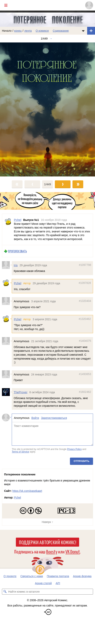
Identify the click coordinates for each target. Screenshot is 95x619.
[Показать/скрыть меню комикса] (83, 31)
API (58, 583)
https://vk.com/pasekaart (27, 490)
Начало (7, 30)
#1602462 (85, 391)
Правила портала (58, 576)
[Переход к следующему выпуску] (47, 109)
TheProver (20, 392)
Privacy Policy (74, 449)
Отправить (81, 461)
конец (18, 30)
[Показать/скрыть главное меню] (6, 5)
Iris (16, 265)
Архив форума (82, 576)
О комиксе (42, 30)
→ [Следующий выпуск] (51, 38)
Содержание (61, 30)
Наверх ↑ (47, 522)
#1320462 (85, 318)
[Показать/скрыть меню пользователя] (89, 5)
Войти (35, 417)
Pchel (17, 283)
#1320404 (85, 300)
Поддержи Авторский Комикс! (47, 542)
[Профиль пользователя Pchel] (8, 229)
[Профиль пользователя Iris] (7, 265)
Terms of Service (20, 451)
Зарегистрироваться (54, 417)
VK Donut (72, 551)
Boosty (51, 551)
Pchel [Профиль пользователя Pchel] (17, 219)
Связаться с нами (31, 576)
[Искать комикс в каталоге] (5, 591)
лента (28, 30)
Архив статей (43, 583)
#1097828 (85, 282)
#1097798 (85, 264)
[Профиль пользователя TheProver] (7, 392)
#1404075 (85, 340)
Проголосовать (17, 251)
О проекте (10, 576)
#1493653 (85, 373)
